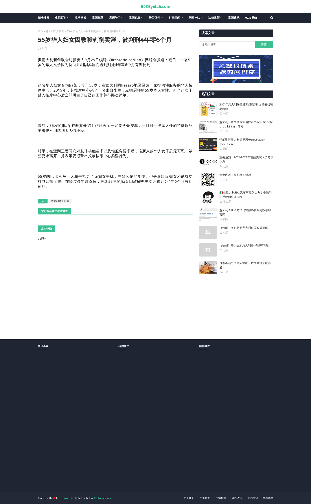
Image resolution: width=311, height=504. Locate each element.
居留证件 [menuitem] (154, 18)
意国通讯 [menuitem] (233, 18)
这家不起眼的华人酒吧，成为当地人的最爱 (245, 265)
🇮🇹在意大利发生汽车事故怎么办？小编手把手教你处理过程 (245, 195)
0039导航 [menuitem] (251, 18)
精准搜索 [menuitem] (43, 18)
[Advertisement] (132, 426)
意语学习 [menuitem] (115, 18)
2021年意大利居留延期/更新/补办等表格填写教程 (246, 107)
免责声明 (205, 498)
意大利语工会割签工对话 (235, 175)
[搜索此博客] (227, 44)
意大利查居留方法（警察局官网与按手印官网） (245, 212)
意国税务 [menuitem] (134, 18)
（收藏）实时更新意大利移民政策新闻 (243, 227)
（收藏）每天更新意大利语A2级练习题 (244, 245)
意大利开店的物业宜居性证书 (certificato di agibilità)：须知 (246, 124)
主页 (40, 31)
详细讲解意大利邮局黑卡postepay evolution (242, 142)
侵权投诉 (253, 498)
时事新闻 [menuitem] (174, 18)
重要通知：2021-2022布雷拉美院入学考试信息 (246, 159)
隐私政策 (237, 498)
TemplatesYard (67, 498)
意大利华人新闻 (55, 31)
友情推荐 (221, 498)
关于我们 (189, 498)
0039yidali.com (155, 6)
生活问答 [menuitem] (80, 18)
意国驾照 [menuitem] (97, 18)
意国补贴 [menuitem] (194, 18)
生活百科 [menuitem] (60, 18)
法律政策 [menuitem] (214, 18)
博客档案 (268, 498)
